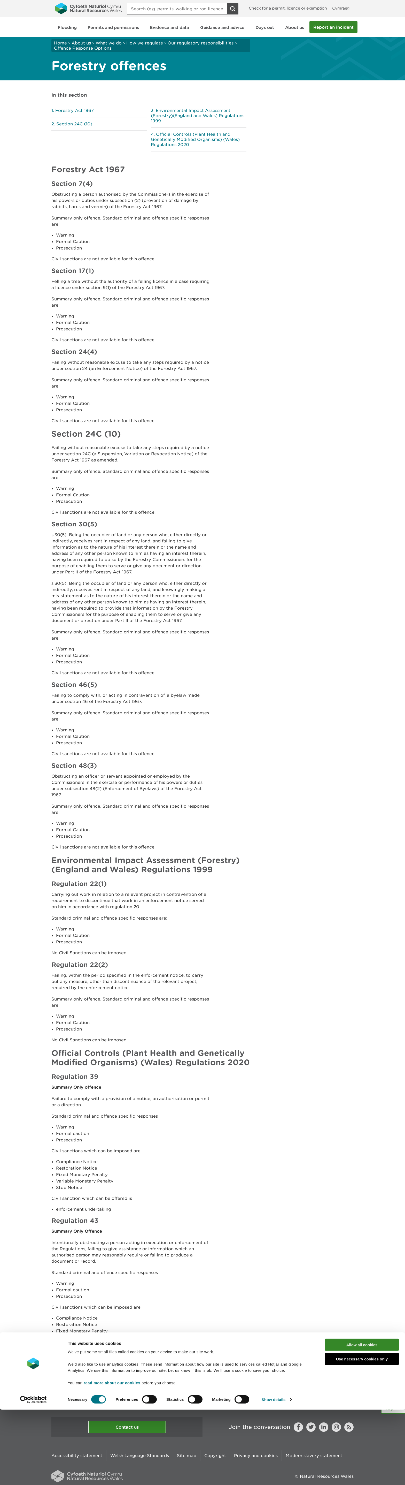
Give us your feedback (162, 1397)
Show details (274, 1475)
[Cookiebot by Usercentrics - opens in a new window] (33, 1475)
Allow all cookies (362, 1420)
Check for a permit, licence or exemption (288, 8)
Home (60, 43)
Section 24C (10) (74, 123)
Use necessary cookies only (362, 1434)
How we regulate (144, 43)
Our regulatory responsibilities (200, 43)
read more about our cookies (112, 1458)
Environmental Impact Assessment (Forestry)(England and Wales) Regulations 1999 (197, 115)
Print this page (338, 1397)
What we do (109, 43)
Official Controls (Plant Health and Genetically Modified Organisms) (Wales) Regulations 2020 (195, 139)
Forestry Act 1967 (74, 110)
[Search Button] (232, 8)
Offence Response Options (82, 48)
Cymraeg (341, 8)
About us (81, 43)
